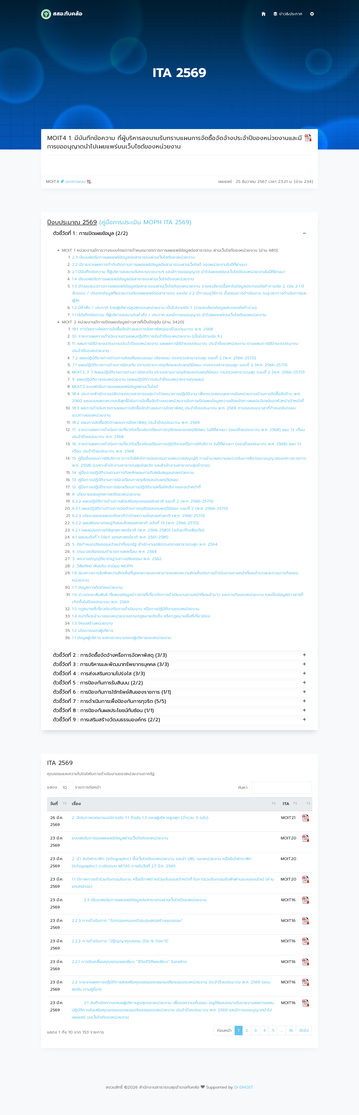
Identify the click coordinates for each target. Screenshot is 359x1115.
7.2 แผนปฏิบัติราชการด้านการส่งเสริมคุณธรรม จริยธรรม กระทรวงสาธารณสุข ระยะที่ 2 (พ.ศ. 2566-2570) (164, 358)
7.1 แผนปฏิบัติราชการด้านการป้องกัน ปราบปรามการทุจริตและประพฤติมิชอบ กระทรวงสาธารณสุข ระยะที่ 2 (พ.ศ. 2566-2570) (179, 365)
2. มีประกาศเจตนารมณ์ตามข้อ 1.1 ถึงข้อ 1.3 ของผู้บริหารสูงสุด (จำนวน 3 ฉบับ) (140, 818)
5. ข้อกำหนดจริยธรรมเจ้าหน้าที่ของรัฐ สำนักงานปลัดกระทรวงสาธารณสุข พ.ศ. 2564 (145, 544)
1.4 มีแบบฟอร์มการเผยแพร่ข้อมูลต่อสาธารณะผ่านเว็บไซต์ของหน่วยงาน (133, 279)
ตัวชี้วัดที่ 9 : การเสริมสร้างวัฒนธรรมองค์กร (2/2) (179, 719)
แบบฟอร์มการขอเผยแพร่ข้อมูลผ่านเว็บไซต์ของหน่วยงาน (120, 838)
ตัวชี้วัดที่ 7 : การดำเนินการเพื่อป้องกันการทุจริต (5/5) (179, 701)
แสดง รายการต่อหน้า (74, 788)
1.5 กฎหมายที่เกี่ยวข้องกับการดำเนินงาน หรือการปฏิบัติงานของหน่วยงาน (135, 609)
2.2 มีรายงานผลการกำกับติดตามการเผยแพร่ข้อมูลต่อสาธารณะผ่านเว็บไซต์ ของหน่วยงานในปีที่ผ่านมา (159, 265)
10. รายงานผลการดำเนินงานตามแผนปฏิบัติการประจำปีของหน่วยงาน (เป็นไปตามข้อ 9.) (147, 336)
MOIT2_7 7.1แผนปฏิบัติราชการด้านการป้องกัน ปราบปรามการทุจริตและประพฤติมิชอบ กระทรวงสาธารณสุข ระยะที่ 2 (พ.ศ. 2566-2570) (188, 372)
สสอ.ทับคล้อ (61, 14)
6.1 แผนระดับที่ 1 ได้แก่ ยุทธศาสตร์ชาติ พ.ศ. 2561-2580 (120, 537)
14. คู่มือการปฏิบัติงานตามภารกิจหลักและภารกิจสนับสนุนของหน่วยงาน (133, 473)
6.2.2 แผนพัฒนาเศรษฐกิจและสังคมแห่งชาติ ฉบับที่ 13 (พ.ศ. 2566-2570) (135, 523)
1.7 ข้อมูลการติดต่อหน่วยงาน (97, 588)
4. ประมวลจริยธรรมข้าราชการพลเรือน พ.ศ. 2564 (114, 552)
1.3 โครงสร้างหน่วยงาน (92, 623)
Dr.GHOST (243, 1087)
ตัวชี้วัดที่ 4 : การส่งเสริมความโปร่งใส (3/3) (179, 673)
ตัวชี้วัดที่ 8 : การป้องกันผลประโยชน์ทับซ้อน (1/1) (179, 710)
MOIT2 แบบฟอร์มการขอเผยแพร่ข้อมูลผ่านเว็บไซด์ (115, 387)
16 (291, 1031)
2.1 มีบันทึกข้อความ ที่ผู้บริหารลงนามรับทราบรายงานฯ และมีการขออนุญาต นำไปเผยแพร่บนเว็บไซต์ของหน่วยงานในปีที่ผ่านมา (178, 272)
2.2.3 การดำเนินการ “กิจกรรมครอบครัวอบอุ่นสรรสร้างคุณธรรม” (127, 921)
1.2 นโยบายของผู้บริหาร (92, 631)
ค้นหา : (275, 788)
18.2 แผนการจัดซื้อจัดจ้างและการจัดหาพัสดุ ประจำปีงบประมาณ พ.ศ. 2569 (136, 423)
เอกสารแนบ (76, 182)
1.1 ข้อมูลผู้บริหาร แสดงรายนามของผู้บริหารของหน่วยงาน (121, 638)
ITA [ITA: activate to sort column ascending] (286, 804)
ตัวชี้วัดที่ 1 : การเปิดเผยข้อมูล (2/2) (179, 233)
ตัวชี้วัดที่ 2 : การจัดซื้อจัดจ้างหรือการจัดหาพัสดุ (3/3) (179, 655)
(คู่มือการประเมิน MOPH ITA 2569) (145, 222)
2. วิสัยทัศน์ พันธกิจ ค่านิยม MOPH (102, 566)
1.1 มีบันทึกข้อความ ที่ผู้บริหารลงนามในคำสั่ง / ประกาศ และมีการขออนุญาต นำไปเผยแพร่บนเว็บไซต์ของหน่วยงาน (169, 315)
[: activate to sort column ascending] (305, 804)
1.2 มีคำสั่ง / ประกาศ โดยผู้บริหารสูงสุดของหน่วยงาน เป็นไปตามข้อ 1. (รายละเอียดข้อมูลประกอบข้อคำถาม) (164, 308)
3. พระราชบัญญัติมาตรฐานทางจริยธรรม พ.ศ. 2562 (117, 559)
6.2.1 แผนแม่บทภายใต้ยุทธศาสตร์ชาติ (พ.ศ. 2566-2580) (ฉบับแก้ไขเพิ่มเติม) (138, 530)
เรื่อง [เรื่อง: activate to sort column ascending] (76, 804)
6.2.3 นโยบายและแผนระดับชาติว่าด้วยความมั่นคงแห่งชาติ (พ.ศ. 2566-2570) (138, 516)
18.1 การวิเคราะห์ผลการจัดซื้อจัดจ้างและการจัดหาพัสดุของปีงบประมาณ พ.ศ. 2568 (142, 329)
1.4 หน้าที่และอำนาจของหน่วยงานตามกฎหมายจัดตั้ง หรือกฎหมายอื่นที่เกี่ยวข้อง (141, 616)
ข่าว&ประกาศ (287, 13)
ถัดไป (304, 1031)
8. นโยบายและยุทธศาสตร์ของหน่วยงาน (106, 494)
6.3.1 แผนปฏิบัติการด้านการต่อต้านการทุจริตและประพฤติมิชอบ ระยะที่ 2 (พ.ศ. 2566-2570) (150, 509)
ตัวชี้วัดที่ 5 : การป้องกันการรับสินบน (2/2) (179, 682)
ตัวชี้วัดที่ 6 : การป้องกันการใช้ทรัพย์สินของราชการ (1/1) (179, 691)
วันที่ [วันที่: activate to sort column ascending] (54, 804)
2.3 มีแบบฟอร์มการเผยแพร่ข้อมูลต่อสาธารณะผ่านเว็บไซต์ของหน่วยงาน (133, 257)
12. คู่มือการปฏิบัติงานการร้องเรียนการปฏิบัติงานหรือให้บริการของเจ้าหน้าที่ (136, 487)
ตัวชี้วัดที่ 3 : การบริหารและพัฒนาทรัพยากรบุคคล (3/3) (179, 664)
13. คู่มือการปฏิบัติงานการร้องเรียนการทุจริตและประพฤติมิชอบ (125, 480)
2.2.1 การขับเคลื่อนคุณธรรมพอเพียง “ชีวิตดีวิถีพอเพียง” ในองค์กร (129, 962)
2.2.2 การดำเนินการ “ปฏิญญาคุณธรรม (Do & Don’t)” (120, 941)
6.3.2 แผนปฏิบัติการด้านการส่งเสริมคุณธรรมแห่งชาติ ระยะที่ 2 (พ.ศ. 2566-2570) (142, 501)
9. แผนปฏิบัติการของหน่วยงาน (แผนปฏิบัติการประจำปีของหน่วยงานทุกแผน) (138, 379)
